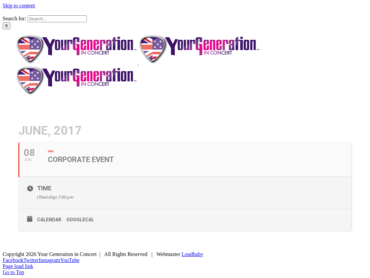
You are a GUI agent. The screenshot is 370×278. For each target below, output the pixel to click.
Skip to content (19, 5)
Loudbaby (192, 254)
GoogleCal (80, 219)
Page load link (18, 266)
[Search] (6, 25)
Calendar (49, 219)
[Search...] (57, 18)
